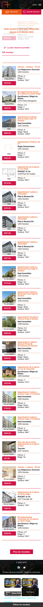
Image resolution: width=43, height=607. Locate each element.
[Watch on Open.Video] (12, 593)
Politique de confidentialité (32, 572)
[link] (7, 581)
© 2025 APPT (21, 562)
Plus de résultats (21, 552)
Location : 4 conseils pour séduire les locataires (12, 581)
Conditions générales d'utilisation (13, 572)
